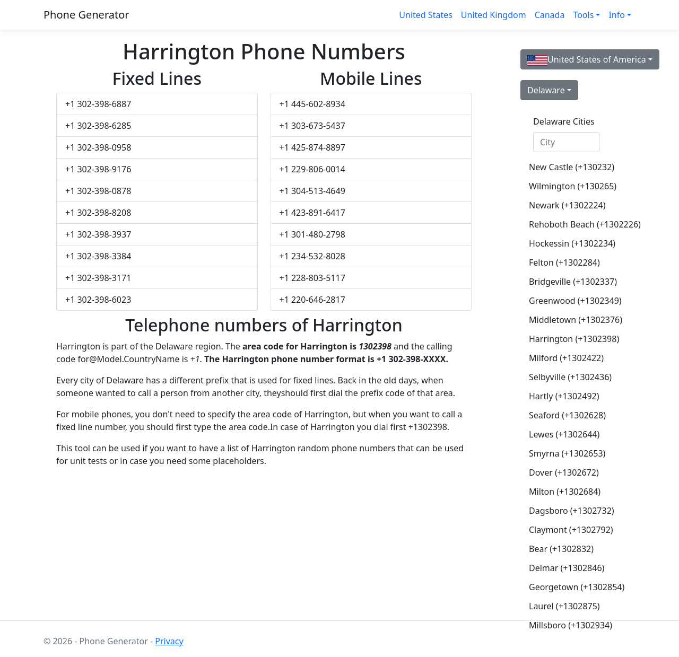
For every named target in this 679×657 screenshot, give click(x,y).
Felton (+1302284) (564, 262)
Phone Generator (86, 14)
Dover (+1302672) (564, 472)
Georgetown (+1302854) (570, 587)
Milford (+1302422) (566, 358)
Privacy (169, 641)
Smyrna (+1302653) (567, 453)
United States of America (586, 60)
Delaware (546, 90)
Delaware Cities (564, 121)
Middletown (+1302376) (570, 320)
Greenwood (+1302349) (570, 300)
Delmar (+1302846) (566, 568)
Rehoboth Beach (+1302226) (570, 224)
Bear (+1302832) (561, 549)
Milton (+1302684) (564, 491)
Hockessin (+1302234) (570, 243)
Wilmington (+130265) (570, 186)
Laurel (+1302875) (564, 606)
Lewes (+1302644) (564, 434)
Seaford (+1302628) (567, 415)
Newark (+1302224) (567, 205)
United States (425, 15)
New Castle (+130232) (570, 167)
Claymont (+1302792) (570, 530)
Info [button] (616, 15)
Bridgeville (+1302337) (570, 281)
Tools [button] (583, 15)
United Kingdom (493, 15)
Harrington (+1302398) (570, 339)
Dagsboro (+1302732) (570, 510)
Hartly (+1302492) (564, 396)
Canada (550, 15)
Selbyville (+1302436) (570, 377)
